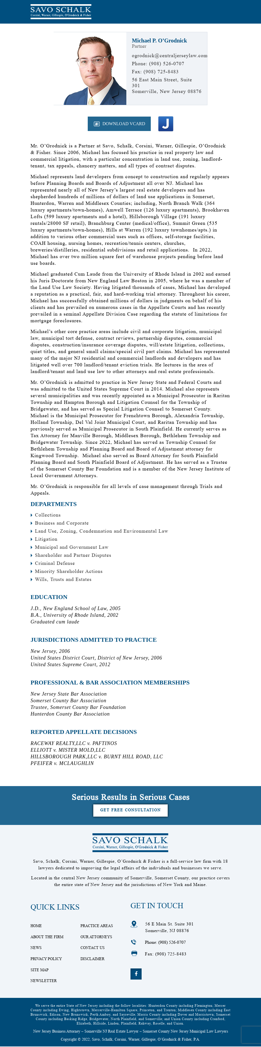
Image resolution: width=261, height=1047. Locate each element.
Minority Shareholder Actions (69, 571)
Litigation (46, 539)
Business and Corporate (62, 523)
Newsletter (44, 981)
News (36, 948)
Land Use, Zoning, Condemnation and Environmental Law (101, 531)
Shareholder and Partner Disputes (73, 555)
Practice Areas (97, 925)
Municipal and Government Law (72, 547)
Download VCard (123, 123)
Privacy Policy (46, 959)
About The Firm (47, 937)
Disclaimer (92, 959)
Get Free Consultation (130, 810)
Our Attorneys (96, 937)
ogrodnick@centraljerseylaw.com (170, 55)
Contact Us (93, 948)
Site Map (40, 970)
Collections (48, 515)
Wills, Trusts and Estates (63, 579)
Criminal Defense (55, 563)
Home (36, 925)
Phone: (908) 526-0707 (165, 942)
